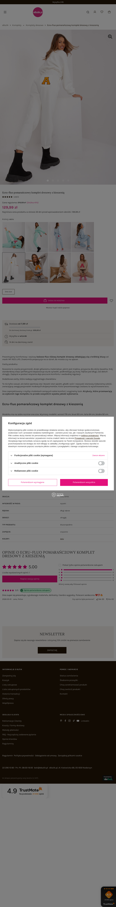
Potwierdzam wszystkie (84, 482)
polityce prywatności (90, 435)
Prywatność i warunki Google (87, 438)
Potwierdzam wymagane (32, 482)
